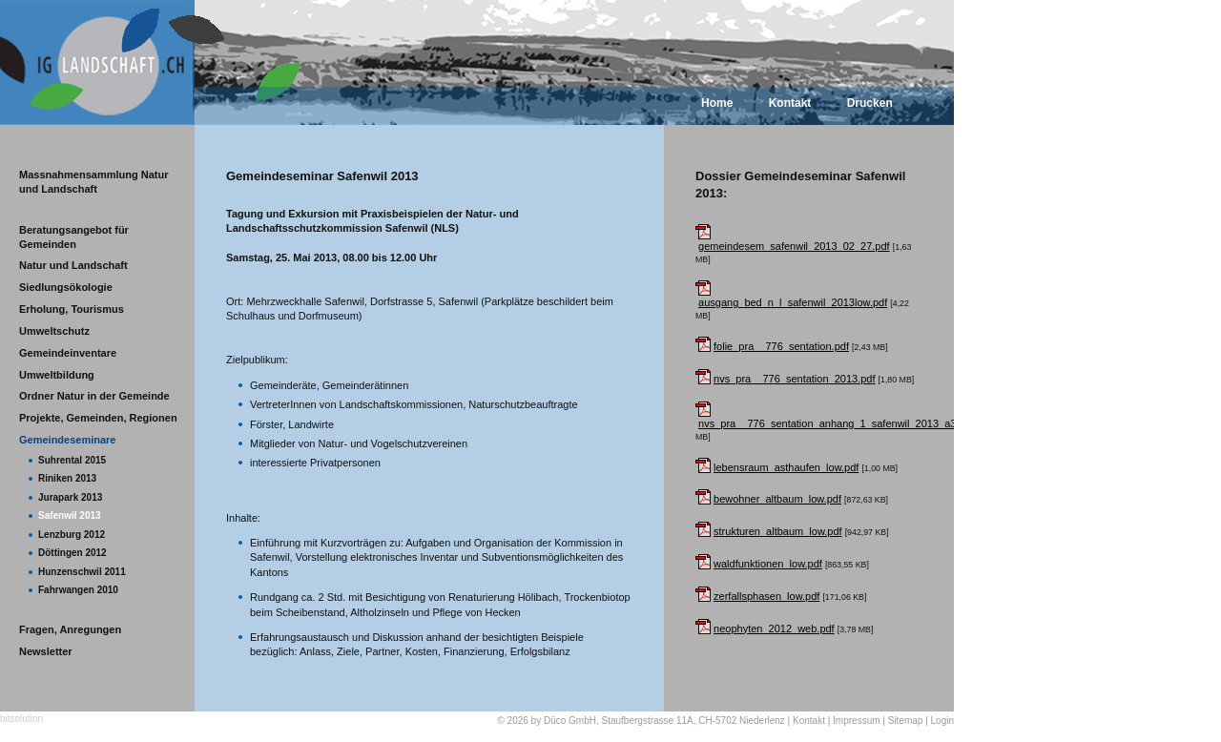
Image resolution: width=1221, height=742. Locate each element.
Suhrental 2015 (72, 460)
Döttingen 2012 (72, 552)
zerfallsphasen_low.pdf (766, 596)
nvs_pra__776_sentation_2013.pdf (794, 378)
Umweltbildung (56, 375)
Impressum (856, 720)
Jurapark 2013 (70, 497)
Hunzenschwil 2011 (82, 572)
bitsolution (21, 718)
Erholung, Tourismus (71, 309)
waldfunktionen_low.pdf (768, 563)
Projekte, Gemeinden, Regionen (98, 417)
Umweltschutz (54, 331)
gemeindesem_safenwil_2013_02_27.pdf (794, 246)
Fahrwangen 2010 (78, 590)
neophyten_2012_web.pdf (774, 628)
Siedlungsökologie (66, 287)
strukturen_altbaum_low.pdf (778, 531)
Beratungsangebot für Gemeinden (74, 237)
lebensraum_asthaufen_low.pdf (786, 467)
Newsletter (45, 651)
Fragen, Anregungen (70, 629)
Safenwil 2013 (69, 515)
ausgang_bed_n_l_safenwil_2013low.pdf (792, 302)
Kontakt (790, 103)
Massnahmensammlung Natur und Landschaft (93, 182)
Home (717, 103)
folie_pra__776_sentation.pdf (781, 346)
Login (942, 720)
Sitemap (905, 720)
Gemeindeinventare (67, 353)
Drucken (870, 103)
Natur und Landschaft (73, 265)
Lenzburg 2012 (71, 534)
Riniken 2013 (67, 478)
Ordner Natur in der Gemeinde (94, 396)
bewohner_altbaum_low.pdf (777, 499)
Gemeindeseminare (67, 439)
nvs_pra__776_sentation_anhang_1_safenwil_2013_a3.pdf (836, 423)
